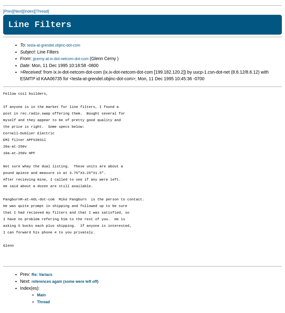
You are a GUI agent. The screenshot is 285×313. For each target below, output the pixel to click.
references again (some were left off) (65, 281)
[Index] (29, 11)
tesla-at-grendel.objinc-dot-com (53, 45)
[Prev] (8, 11)
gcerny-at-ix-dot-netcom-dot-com (61, 59)
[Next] (18, 11)
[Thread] (42, 11)
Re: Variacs (42, 274)
